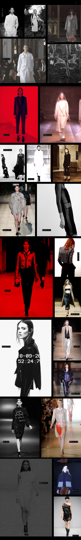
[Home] (76, 2)
